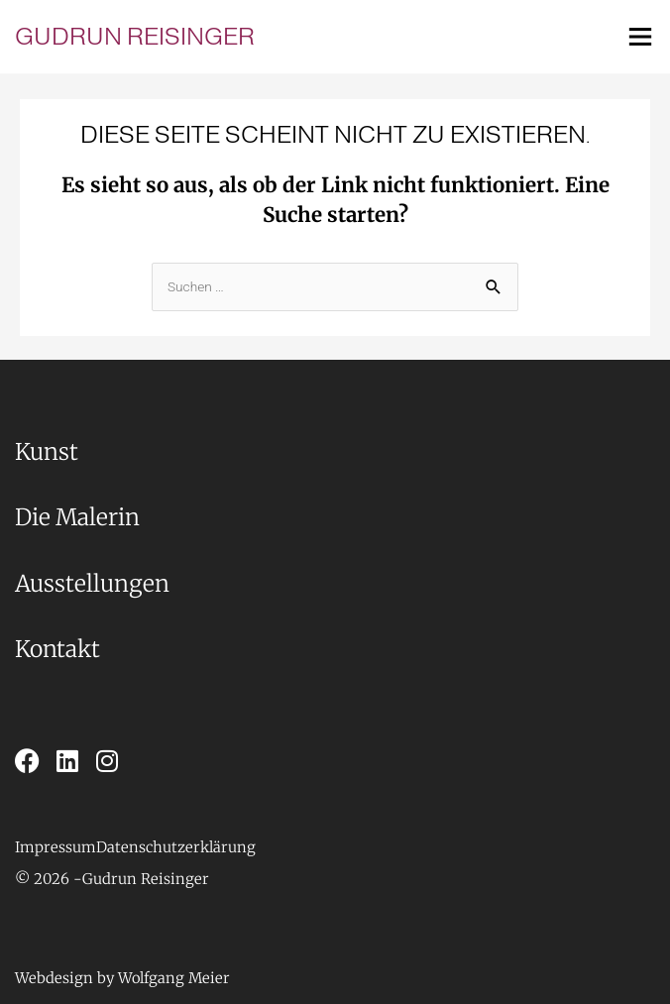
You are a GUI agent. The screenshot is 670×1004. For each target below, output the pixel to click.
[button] (48, 879)
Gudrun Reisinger (135, 36)
